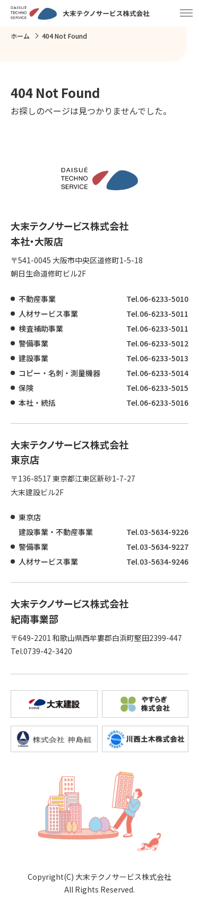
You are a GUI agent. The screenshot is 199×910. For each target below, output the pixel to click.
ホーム (20, 35)
